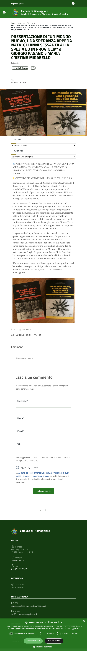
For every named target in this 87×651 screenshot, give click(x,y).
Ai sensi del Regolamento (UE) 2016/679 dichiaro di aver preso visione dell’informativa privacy (42, 474)
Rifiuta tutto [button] (54, 641)
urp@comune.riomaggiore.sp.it (24, 614)
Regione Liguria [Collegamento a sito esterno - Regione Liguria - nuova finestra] (17, 3)
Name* (20, 418)
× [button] (84, 621)
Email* (20, 431)
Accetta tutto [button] (33, 641)
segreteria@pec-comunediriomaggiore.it (28, 606)
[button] (43, 646)
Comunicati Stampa (25, 23)
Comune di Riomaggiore (44, 12)
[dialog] (43, 634)
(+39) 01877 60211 (20, 560)
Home (13, 23)
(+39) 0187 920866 (20, 568)
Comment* (22, 401)
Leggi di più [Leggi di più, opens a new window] (75, 629)
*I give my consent (29, 467)
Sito (19, 444)
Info (33, 68)
